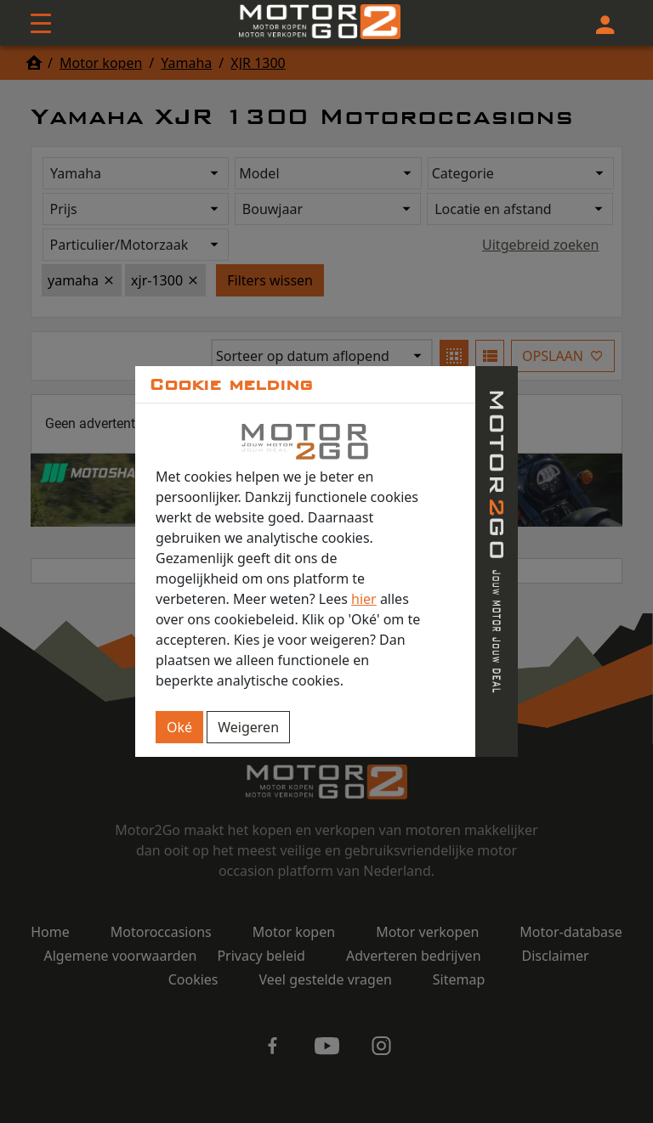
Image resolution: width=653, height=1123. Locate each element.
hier (364, 599)
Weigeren (248, 727)
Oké (179, 727)
